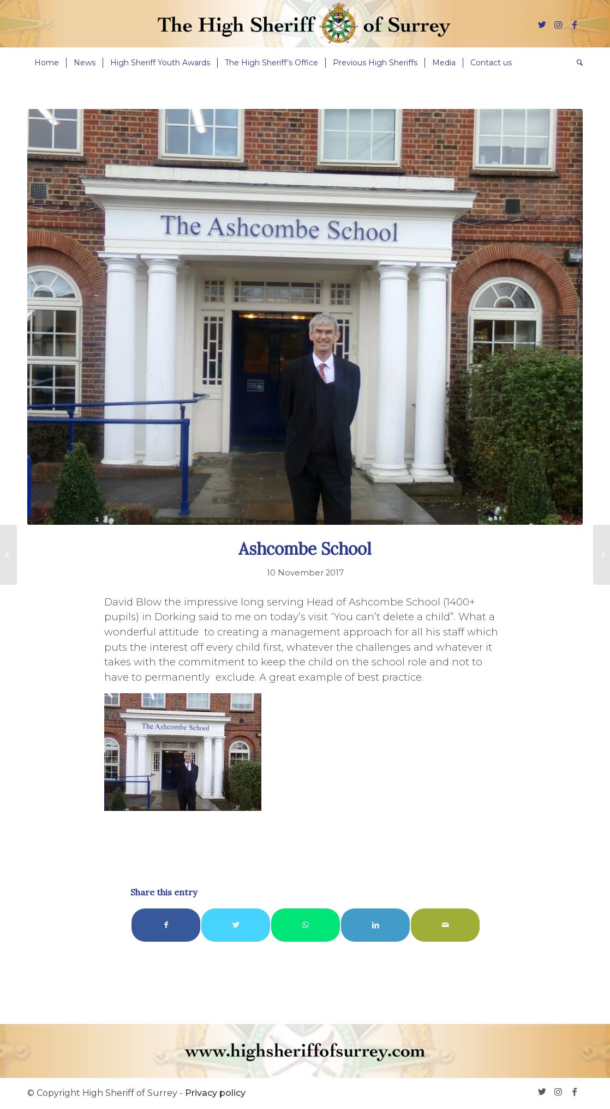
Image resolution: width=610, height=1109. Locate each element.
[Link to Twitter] (542, 24)
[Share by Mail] (445, 925)
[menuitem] (46, 62)
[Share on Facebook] (165, 925)
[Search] (576, 62)
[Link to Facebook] (574, 24)
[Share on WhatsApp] (305, 925)
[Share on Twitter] (235, 925)
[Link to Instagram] (558, 24)
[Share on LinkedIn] (375, 925)
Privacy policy (215, 1093)
